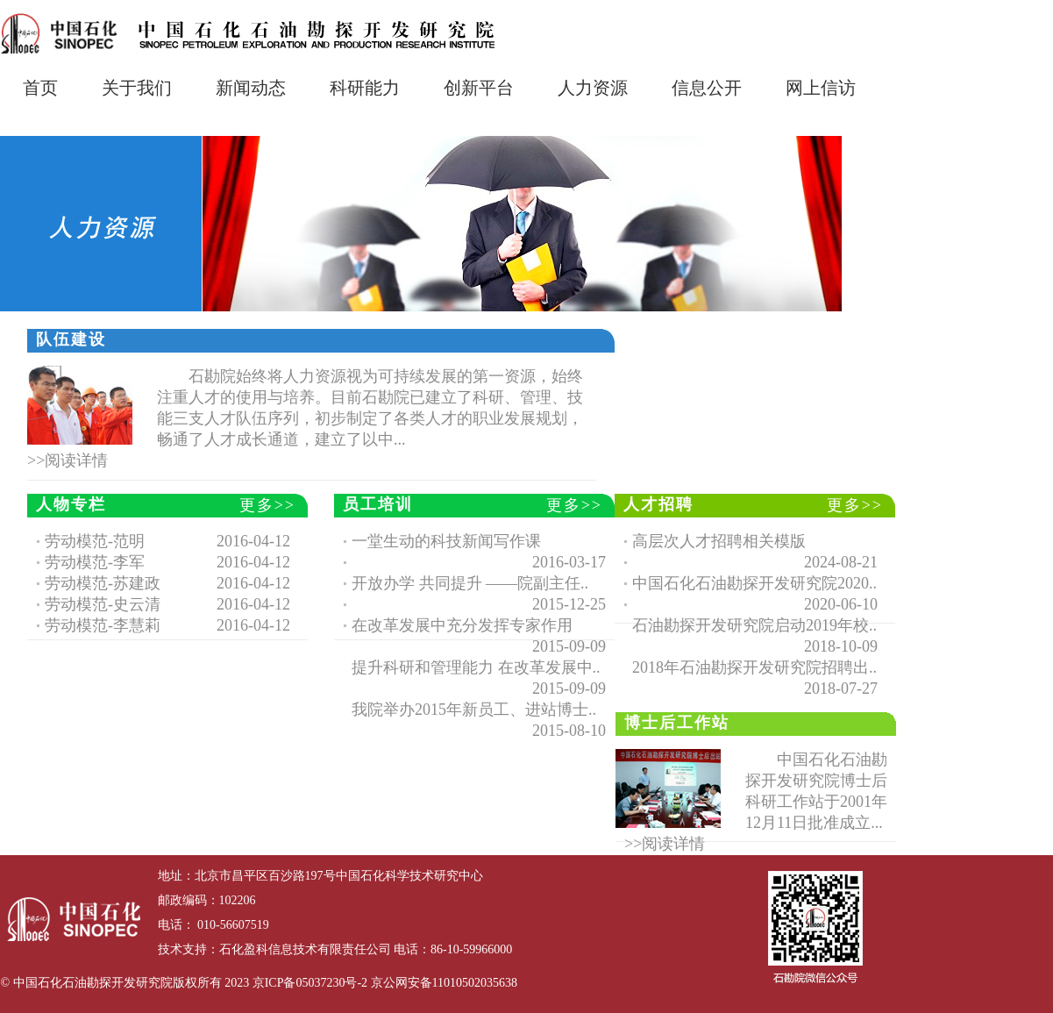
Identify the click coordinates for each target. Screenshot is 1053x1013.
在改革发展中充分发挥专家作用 (462, 625)
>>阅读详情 (67, 460)
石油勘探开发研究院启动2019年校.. (754, 625)
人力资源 (593, 87)
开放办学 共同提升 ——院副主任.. (470, 583)
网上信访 (821, 87)
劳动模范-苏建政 (102, 583)
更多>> (267, 505)
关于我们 (137, 87)
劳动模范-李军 (95, 562)
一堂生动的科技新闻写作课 (446, 541)
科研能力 (365, 87)
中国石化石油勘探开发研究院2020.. (754, 583)
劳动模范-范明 (95, 541)
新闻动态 (251, 87)
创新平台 (479, 87)
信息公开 (707, 87)
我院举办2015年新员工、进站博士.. (474, 709)
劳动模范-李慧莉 (102, 625)
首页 (40, 87)
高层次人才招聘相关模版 (719, 541)
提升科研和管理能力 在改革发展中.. (476, 667)
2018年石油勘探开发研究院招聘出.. (754, 667)
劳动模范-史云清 (102, 604)
